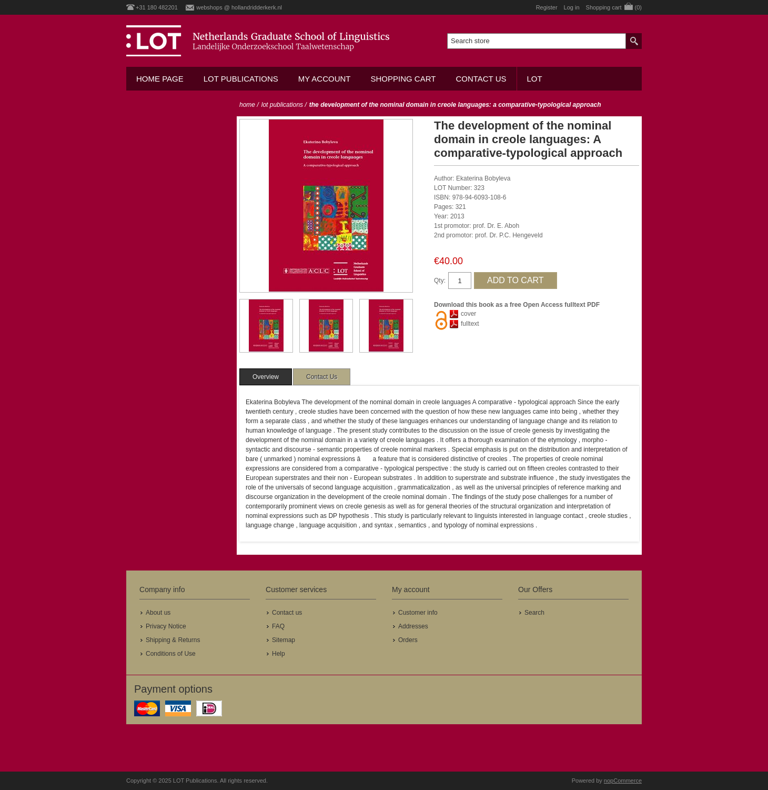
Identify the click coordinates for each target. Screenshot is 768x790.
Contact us (481, 78)
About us (158, 612)
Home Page (160, 78)
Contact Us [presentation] (321, 377)
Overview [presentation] (265, 377)
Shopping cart (403, 78)
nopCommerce (623, 780)
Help (278, 653)
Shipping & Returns (173, 640)
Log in (572, 7)
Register (547, 7)
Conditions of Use (171, 653)
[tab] (265, 376)
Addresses (413, 626)
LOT (534, 78)
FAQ (278, 626)
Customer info (418, 612)
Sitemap (283, 640)
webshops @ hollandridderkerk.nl (239, 7)
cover (468, 313)
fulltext (470, 323)
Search (534, 612)
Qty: (440, 280)
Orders (408, 640)
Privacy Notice (166, 626)
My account (324, 78)
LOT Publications (241, 78)
